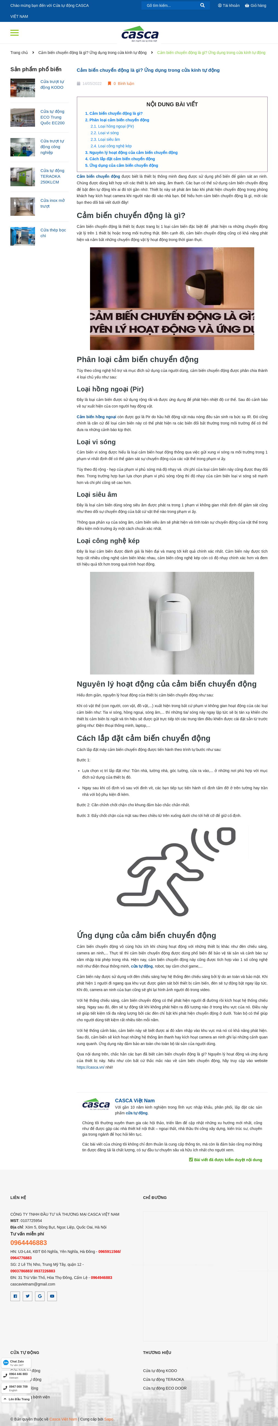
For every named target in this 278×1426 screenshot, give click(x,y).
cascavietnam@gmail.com (32, 1284)
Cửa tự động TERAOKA (163, 1379)
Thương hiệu (157, 1352)
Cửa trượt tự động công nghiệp (52, 147)
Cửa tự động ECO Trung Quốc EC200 (52, 117)
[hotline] (16, 1375)
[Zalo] (16, 1363)
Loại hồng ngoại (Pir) (116, 126)
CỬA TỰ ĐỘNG (24, 1352)
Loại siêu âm (109, 139)
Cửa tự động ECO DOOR (165, 1388)
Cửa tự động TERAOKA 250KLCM (52, 176)
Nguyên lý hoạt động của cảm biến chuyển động (133, 152)
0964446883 (28, 1242)
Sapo (108, 1419)
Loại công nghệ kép (115, 146)
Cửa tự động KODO (160, 1370)
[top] (16, 1399)
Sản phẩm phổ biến (36, 69)
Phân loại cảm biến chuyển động (119, 120)
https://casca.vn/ (91, 1067)
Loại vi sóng (108, 133)
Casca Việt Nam (63, 1419)
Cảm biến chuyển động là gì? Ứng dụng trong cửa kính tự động (148, 70)
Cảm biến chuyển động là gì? (116, 113)
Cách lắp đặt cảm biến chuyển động (122, 159)
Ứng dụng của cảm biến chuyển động (123, 165)
